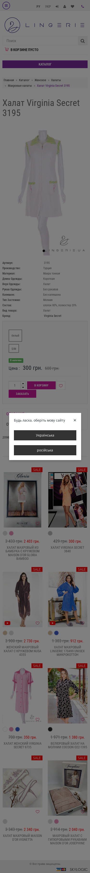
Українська (45, 435)
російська (45, 450)
